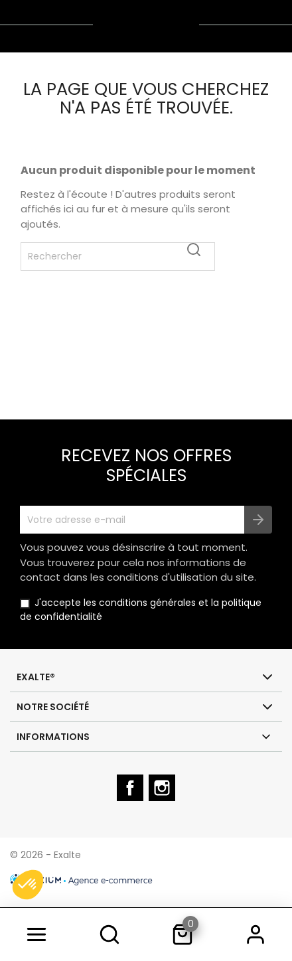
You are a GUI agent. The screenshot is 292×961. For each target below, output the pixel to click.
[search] (109, 934)
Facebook (131, 799)
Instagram (163, 799)
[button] (28, 885)
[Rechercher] (118, 256)
